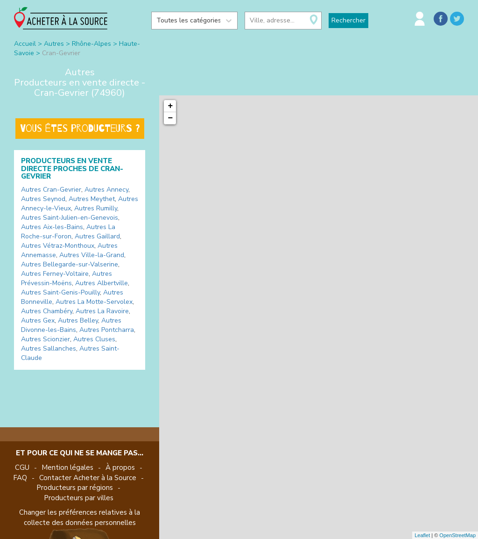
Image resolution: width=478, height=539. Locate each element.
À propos (120, 467)
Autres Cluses (94, 339)
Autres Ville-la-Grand (91, 255)
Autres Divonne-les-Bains (71, 325)
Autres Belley (78, 320)
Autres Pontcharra (106, 329)
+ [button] (170, 106)
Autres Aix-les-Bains (52, 227)
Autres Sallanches (48, 348)
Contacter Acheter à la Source (87, 477)
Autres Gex (38, 320)
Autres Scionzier (45, 339)
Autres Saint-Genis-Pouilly (60, 292)
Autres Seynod (43, 198)
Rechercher (348, 20)
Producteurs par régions (74, 487)
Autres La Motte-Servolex (94, 301)
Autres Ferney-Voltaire (55, 273)
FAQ (20, 477)
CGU (22, 467)
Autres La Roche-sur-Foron (68, 232)
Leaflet (422, 535)
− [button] (170, 118)
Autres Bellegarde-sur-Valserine (69, 264)
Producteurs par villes (78, 498)
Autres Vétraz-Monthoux (57, 245)
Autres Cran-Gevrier (51, 189)
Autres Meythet (92, 198)
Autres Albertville (101, 283)
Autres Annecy (106, 189)
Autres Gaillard (97, 236)
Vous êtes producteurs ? (80, 128)
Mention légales (67, 467)
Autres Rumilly (95, 208)
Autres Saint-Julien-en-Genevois (69, 217)
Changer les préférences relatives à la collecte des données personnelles (79, 517)
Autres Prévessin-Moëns (66, 278)
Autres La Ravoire (102, 311)
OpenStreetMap (457, 535)
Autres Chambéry (46, 311)
